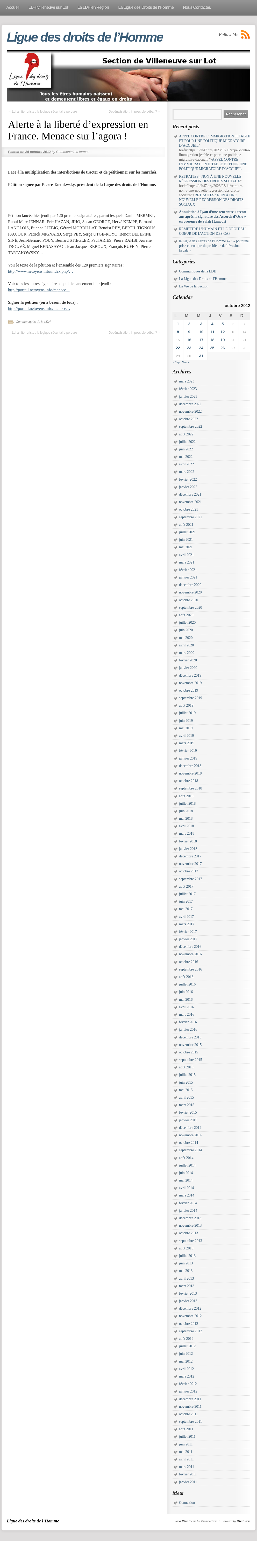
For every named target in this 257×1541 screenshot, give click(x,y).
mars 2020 (186, 653)
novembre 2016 (190, 954)
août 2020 (186, 615)
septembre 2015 (190, 1060)
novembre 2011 (190, 1407)
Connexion (187, 1503)
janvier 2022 (188, 487)
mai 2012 (186, 1361)
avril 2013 (186, 1278)
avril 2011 (186, 1459)
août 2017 (186, 886)
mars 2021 (186, 562)
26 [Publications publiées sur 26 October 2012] (222, 348)
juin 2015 (186, 1082)
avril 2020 (186, 645)
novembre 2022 (190, 411)
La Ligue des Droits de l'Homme (202, 279)
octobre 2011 (188, 1414)
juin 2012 (186, 1354)
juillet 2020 (187, 622)
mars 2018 (186, 833)
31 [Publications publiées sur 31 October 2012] (201, 356)
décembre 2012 (190, 1308)
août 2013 (186, 1248)
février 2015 (188, 1112)
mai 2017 (186, 909)
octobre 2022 (188, 419)
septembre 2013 (190, 1241)
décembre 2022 (190, 404)
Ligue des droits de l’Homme (85, 37)
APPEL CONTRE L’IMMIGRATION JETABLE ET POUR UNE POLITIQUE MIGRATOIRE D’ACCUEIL (214, 140)
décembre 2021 (190, 494)
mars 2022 (186, 472)
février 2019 (188, 751)
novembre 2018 (190, 773)
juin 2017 (186, 901)
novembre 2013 (190, 1225)
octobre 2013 (188, 1233)
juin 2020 (186, 630)
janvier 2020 (188, 668)
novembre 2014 (190, 1135)
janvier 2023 (188, 396)
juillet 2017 (187, 894)
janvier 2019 (188, 758)
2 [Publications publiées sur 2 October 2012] (189, 324)
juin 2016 (186, 992)
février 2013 (188, 1293)
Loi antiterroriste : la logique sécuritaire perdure (42, 111)
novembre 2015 (190, 1045)
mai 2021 (186, 547)
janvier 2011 (188, 1482)
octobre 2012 (188, 1324)
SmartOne (181, 1521)
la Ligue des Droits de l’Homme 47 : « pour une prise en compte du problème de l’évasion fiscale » (214, 245)
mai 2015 (186, 1090)
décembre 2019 (190, 675)
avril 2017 (186, 917)
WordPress (243, 1521)
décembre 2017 (190, 856)
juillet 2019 (187, 713)
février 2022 (188, 479)
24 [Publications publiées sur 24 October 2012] (201, 348)
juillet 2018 (187, 803)
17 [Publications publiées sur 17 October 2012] (201, 340)
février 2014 (188, 1203)
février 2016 (188, 1022)
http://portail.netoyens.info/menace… (39, 290)
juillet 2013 (187, 1256)
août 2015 (186, 1067)
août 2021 (186, 525)
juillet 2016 (187, 984)
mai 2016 (186, 1000)
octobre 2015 (188, 1052)
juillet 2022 (187, 442)
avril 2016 (186, 1007)
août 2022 (186, 434)
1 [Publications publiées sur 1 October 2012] (178, 324)
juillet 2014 (187, 1165)
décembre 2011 (190, 1399)
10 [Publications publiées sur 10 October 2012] (201, 332)
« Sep (176, 362)
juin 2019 (186, 721)
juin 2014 (186, 1173)
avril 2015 (186, 1097)
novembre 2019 (190, 683)
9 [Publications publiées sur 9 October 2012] (189, 332)
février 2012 (188, 1384)
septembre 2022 (190, 426)
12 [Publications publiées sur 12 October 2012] (222, 332)
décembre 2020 (190, 585)
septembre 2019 (190, 698)
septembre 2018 (190, 788)
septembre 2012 (190, 1331)
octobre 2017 (188, 871)
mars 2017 (186, 924)
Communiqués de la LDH (33, 322)
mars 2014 (186, 1195)
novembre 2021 (190, 502)
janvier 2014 (188, 1211)
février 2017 (188, 932)
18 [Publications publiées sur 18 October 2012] (212, 340)
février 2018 (188, 841)
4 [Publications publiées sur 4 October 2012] (212, 324)
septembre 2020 (190, 607)
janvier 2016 (188, 1029)
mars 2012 (186, 1376)
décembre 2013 (190, 1218)
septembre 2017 (190, 879)
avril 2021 (186, 555)
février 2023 (188, 389)
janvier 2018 (188, 849)
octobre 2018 (188, 781)
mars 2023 (186, 381)
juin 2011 (186, 1444)
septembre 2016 (190, 969)
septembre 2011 (190, 1421)
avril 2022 (186, 464)
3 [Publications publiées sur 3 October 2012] (201, 324)
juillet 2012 (187, 1346)
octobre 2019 (188, 690)
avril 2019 (186, 736)
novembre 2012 (190, 1316)
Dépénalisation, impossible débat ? (135, 111)
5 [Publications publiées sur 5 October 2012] (223, 324)
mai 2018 (186, 818)
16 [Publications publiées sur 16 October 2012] (189, 340)
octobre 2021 (188, 509)
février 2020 (188, 660)
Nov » (186, 362)
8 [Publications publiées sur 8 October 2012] (178, 332)
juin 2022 (186, 449)
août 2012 (186, 1339)
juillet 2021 (187, 532)
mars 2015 (186, 1105)
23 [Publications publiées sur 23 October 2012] (189, 348)
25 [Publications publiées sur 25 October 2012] (212, 348)
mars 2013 (186, 1286)
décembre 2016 (190, 947)
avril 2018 (186, 826)
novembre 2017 (190, 864)
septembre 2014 (190, 1150)
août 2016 (186, 977)
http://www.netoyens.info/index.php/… (40, 271)
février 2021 (188, 570)
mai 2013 (186, 1271)
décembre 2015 (190, 1037)
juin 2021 (186, 540)
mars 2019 (186, 743)
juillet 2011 (187, 1436)
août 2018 (186, 796)
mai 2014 (186, 1180)
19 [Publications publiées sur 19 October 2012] (222, 340)
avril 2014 (186, 1188)
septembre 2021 (190, 517)
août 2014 (186, 1158)
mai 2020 (186, 638)
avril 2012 (186, 1369)
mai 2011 (185, 1452)
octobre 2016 (188, 962)
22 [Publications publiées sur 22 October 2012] (178, 348)
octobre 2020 (188, 600)
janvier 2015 (188, 1120)
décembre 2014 (190, 1128)
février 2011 (188, 1474)
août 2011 (186, 1429)
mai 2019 (186, 728)
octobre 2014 (188, 1143)
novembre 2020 (190, 592)
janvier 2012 (188, 1391)
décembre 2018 (190, 766)
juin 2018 (186, 811)
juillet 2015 (187, 1075)
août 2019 (186, 705)
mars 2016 (186, 1014)
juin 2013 (186, 1263)
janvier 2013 (188, 1301)
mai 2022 (186, 457)
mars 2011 (186, 1467)
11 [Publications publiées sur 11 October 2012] (212, 332)
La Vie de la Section (193, 286)
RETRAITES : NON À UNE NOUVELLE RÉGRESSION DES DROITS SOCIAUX (211, 199)
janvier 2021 (188, 577)
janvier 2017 (188, 939)
